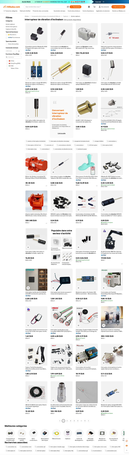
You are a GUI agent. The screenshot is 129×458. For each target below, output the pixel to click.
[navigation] (14, 218)
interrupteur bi (10, 450)
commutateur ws (11, 447)
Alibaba (27, 16)
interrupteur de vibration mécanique (59, 141)
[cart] (94, 7)
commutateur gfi (40, 447)
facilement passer (81, 149)
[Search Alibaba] (45, 7)
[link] (126, 441)
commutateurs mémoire (64, 145)
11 (84, 420)
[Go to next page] (88, 420)
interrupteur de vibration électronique (78, 447)
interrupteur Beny (54, 450)
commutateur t (45, 149)
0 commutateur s (96, 450)
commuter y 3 (48, 145)
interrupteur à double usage (57, 447)
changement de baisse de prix (81, 141)
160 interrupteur (40, 450)
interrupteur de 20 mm (25, 450)
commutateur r (79, 145)
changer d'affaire (98, 141)
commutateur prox (111, 450)
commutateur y (111, 141)
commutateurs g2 (82, 450)
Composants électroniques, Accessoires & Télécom (45, 16)
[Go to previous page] (59, 420)
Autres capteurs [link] (75, 16)
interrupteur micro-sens (99, 447)
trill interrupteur (92, 145)
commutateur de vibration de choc (62, 149)
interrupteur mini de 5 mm (33, 145)
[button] (68, 7)
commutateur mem (25, 447)
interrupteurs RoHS (106, 145)
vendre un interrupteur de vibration (36, 141)
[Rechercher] (75, 6)
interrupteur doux (31, 149)
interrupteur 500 (115, 447)
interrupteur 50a (68, 450)
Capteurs (65, 16)
